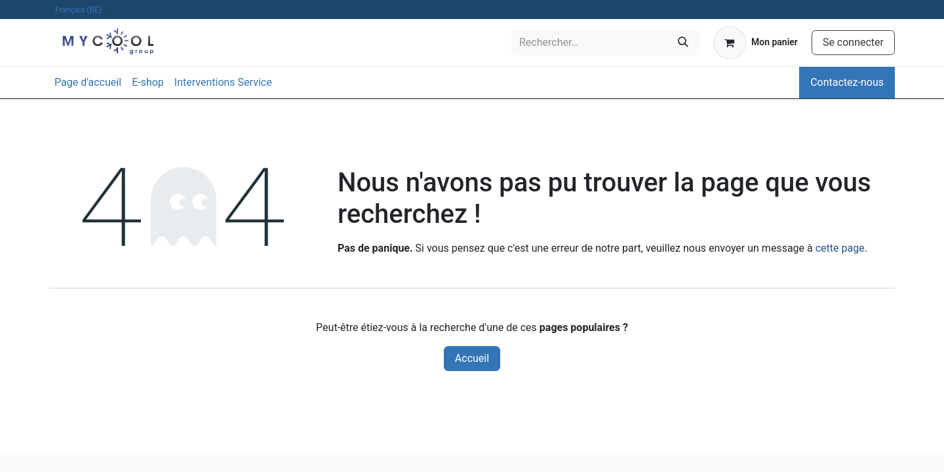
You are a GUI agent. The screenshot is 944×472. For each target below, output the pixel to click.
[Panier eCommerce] (755, 43)
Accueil (472, 358)
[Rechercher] (683, 42)
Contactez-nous (847, 82)
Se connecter (853, 42)
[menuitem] (88, 82)
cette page (840, 248)
